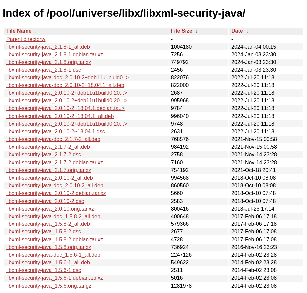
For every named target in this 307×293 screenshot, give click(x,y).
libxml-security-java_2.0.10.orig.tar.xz (50, 209)
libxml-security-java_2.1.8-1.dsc (43, 70)
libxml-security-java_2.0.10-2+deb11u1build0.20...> (66, 93)
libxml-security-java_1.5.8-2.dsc (43, 231)
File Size (181, 31)
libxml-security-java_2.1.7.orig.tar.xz (48, 170)
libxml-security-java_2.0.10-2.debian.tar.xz (56, 193)
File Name (19, 31)
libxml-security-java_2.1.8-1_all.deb (48, 47)
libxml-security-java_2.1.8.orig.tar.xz (48, 62)
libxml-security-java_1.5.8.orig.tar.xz (48, 247)
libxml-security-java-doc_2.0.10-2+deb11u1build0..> (67, 77)
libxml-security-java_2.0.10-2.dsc (45, 201)
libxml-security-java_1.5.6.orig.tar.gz (48, 286)
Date (237, 31)
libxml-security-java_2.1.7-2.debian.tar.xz (54, 162)
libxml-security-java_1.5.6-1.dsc (43, 270)
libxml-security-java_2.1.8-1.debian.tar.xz (54, 54)
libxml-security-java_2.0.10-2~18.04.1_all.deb (60, 116)
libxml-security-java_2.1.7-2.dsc (43, 154)
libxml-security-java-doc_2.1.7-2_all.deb (53, 139)
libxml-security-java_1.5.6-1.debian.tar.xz (54, 278)
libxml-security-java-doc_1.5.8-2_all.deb (53, 216)
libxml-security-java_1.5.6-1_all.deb (48, 262)
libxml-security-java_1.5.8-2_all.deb (48, 224)
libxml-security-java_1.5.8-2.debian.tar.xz (54, 239)
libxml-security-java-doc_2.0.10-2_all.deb (54, 185)
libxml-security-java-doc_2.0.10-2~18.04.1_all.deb (65, 85)
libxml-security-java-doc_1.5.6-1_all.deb (53, 255)
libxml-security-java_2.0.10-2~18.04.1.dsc (55, 131)
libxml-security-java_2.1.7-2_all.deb (48, 147)
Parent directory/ (25, 39)
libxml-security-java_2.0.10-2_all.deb (49, 178)
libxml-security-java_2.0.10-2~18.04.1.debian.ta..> (65, 108)
